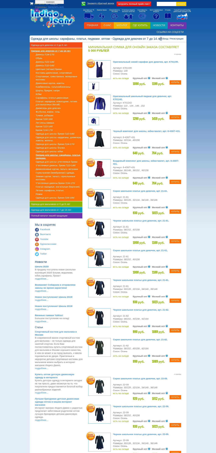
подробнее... (41, 278)
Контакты (177, 25)
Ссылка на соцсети (170, 32)
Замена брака (102, 10)
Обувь (39, 58)
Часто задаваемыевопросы (156, 10)
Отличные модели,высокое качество (128, 10)
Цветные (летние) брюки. (49, 69)
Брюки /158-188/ (44, 119)
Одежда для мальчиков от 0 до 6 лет (50, 204)
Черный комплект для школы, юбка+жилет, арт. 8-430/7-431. (147, 131)
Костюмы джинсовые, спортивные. (54, 72)
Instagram (45, 249)
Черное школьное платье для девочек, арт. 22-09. (141, 406)
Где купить (140, 25)
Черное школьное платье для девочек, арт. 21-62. (141, 309)
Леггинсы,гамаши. (45, 122)
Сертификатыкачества (142, 10)
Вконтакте (45, 234)
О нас (107, 25)
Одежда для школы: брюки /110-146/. (55, 133)
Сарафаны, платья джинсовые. (52, 97)
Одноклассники (48, 244)
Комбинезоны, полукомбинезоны (53, 86)
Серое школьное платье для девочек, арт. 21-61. (140, 191)
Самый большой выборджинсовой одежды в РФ (182, 10)
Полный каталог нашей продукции (49, 215)
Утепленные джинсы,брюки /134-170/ (55, 183)
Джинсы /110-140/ (45, 65)
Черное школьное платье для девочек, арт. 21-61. (141, 220)
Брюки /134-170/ (44, 130)
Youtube (44, 239)
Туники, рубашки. (45, 115)
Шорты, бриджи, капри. (48, 90)
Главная (92, 25)
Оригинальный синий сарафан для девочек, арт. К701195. (146, 61)
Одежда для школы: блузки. (50, 147)
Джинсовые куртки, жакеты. (50, 83)
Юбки (39, 94)
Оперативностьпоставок (114, 10)
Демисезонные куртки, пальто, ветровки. (57, 169)
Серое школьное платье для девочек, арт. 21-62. (140, 339)
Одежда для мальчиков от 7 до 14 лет (51, 210)
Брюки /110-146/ (44, 126)
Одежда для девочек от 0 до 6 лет (49, 45)
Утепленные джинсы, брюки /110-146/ (56, 165)
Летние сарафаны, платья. (50, 190)
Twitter (43, 253)
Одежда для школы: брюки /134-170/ (55, 144)
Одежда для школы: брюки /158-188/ (55, 197)
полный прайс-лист (134, 4)
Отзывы (168, 10)
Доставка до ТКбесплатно (88, 10)
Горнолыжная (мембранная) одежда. (55, 172)
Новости (159, 25)
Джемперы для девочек (48, 108)
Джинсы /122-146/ (45, 61)
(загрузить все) (50, 434)
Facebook (45, 229)
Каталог (122, 25)
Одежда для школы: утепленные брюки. (57, 161)
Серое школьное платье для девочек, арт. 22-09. (140, 378)
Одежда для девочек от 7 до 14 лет (51, 51)
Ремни (39, 194)
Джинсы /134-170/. (45, 54)
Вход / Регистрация (173, 38)
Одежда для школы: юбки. (50, 151)
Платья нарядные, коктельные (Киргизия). (58, 186)
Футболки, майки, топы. (48, 111)
